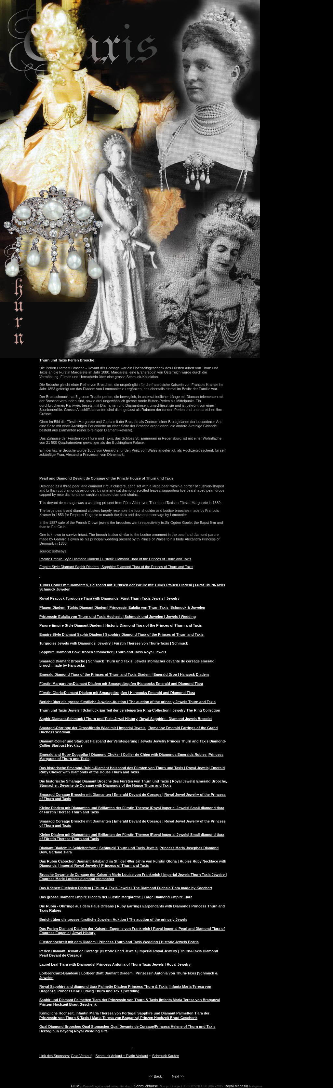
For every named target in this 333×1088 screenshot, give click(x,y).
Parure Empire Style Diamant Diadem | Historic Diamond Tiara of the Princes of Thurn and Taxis (115, 559)
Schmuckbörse (146, 1086)
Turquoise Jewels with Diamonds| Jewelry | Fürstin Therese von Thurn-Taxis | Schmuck (113, 643)
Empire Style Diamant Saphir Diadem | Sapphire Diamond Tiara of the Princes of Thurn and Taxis (116, 567)
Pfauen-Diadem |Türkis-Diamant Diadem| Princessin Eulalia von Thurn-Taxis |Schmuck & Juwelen (122, 607)
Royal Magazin (236, 1086)
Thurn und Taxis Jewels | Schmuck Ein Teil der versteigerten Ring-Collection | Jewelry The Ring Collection (129, 710)
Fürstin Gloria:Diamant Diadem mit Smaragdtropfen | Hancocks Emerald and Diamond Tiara (117, 693)
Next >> (178, 1076)
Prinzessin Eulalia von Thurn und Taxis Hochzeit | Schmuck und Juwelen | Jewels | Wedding (117, 617)
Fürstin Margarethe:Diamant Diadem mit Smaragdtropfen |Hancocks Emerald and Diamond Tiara (121, 684)
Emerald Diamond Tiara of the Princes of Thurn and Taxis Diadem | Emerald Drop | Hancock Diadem (124, 674)
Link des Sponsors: (54, 1056)
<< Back (156, 1076)
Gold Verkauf (81, 1056)
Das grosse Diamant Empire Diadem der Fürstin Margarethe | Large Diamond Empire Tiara (116, 897)
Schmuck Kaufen (165, 1056)
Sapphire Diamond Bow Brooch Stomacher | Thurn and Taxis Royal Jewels (102, 652)
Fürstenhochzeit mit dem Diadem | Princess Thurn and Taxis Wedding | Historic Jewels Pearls (119, 942)
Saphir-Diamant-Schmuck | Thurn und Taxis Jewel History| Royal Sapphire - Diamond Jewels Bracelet (125, 719)
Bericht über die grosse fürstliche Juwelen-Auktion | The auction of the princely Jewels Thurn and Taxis (127, 702)
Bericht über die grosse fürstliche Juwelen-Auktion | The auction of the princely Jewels (113, 919)
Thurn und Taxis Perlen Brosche (66, 360)
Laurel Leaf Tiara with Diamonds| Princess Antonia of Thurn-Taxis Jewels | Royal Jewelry (115, 964)
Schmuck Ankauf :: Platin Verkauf (121, 1056)
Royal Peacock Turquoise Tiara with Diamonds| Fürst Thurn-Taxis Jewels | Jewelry (109, 598)
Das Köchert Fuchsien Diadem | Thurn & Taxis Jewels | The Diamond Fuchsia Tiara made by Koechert (125, 888)
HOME (77, 1086)
